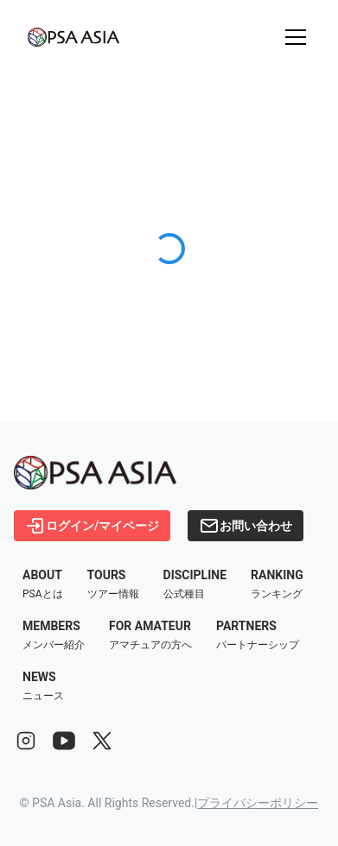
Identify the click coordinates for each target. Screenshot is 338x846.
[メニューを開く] (295, 37)
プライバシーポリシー (257, 803)
